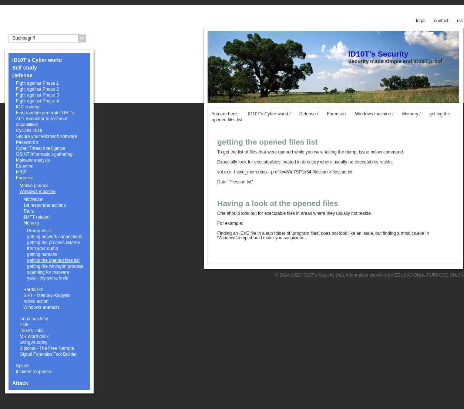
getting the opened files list (53, 260)
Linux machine (34, 318)
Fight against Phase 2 (37, 89)
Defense (22, 75)
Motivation (33, 199)
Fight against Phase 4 (37, 101)
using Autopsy (33, 342)
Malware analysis (33, 160)
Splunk (23, 365)
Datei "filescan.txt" (235, 182)
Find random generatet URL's (45, 112)
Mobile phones (34, 185)
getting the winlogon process (55, 266)
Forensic (24, 177)
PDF (24, 324)
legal (420, 20)
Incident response (33, 371)
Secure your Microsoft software (46, 136)
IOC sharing (28, 106)
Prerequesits (39, 230)
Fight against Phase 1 (37, 83)
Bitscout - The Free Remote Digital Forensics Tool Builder (48, 351)
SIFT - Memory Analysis (46, 295)
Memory (31, 223)
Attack (20, 383)
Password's (27, 142)
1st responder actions (44, 205)
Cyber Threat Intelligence (40, 148)
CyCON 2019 (29, 130)
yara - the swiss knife (47, 278)
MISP (21, 172)
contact (441, 20)
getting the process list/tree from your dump (53, 245)
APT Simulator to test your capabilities (42, 121)
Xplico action (35, 301)
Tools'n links (31, 330)
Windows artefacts (41, 307)
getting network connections (54, 236)
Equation (24, 166)
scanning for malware (48, 272)
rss (460, 20)
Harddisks (33, 289)
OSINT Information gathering (44, 154)
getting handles (42, 254)
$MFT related (36, 217)
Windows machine (38, 191)
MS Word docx (34, 336)
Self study (24, 68)
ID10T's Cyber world (37, 60)
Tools (28, 211)
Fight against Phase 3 (37, 95)
